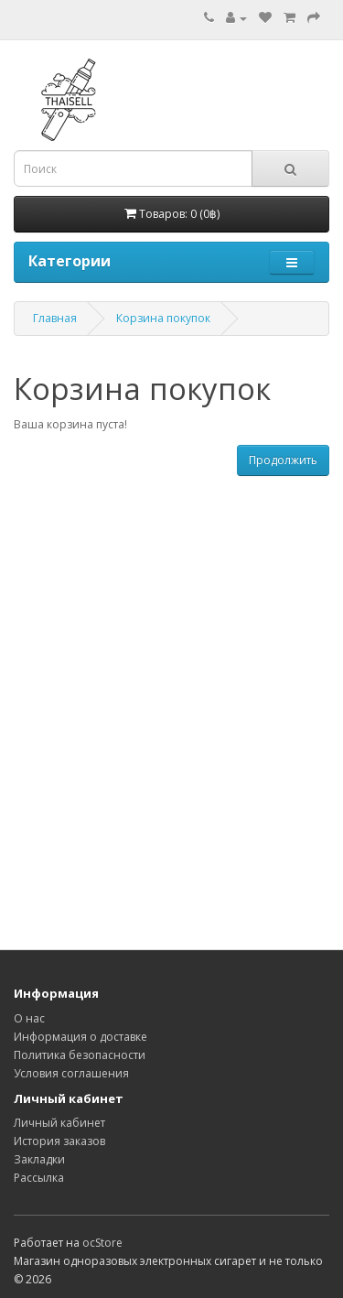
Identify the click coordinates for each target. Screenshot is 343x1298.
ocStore (102, 1242)
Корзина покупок (163, 318)
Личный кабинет (59, 1122)
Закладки (39, 1159)
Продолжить (283, 460)
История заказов (59, 1141)
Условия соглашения (71, 1073)
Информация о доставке (80, 1036)
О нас (29, 1018)
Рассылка (39, 1177)
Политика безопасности (79, 1055)
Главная (55, 318)
